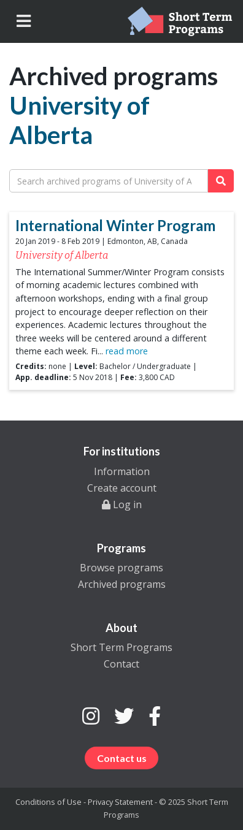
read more (125, 351)
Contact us (122, 758)
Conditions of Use (48, 801)
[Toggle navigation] (23, 21)
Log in (122, 504)
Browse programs (121, 567)
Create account (121, 488)
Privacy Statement (120, 801)
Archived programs (122, 584)
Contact (121, 664)
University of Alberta (79, 120)
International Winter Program (115, 225)
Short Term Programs (121, 647)
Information (122, 471)
